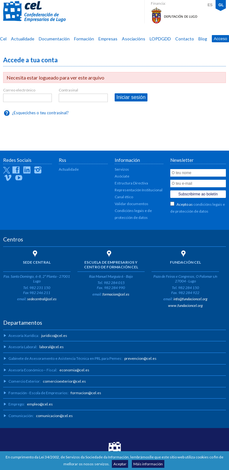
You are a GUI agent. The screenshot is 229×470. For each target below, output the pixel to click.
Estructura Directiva (131, 183)
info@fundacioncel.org (190, 299)
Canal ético (124, 196)
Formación (84, 38)
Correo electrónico (19, 90)
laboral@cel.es (51, 346)
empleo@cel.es (40, 404)
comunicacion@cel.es (54, 415)
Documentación (54, 38)
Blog (202, 38)
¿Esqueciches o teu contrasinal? (40, 112)
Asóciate (122, 176)
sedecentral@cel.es (42, 299)
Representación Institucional (138, 190)
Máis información (148, 464)
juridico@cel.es (54, 335)
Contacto (184, 38)
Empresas (107, 38)
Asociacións (133, 38)
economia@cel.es (74, 370)
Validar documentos (131, 203)
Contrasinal (68, 90)
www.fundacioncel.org (185, 305)
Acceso (220, 38)
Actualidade (22, 38)
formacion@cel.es (115, 294)
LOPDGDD (160, 38)
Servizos (122, 169)
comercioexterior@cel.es (64, 381)
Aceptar (120, 464)
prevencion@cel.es (140, 358)
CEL (34, 11)
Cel (3, 38)
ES (209, 5)
